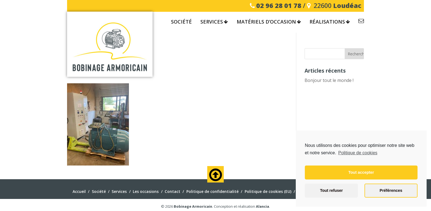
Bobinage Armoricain (193, 206)
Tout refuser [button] (331, 190)
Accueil (79, 191)
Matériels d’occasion (266, 22)
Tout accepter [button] (361, 172)
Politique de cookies (357, 152)
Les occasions (146, 191)
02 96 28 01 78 (278, 5)
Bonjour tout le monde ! (329, 80)
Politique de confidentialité (212, 191)
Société (181, 22)
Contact (361, 22)
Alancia (262, 206)
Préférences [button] (391, 190)
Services (211, 22)
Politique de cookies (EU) (268, 191)
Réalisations (327, 22)
